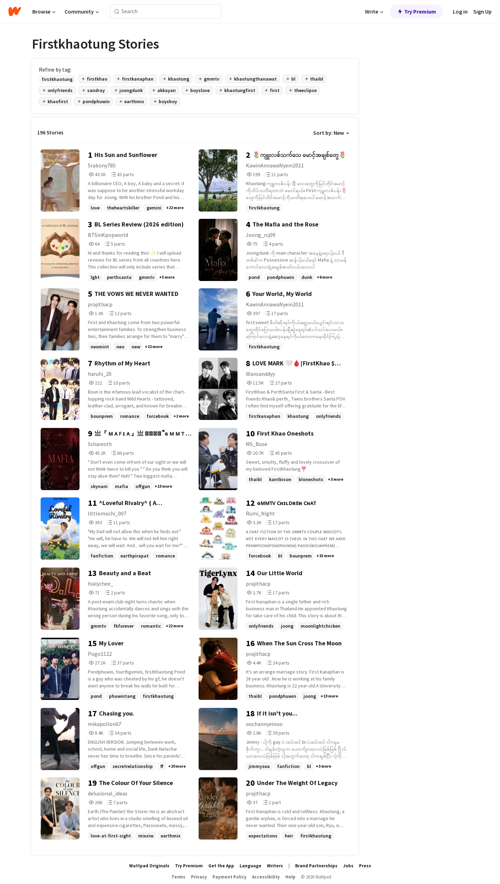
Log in (460, 11)
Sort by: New (331, 132)
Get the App (221, 866)
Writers (275, 866)
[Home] (14, 11)
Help (290, 877)
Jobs (348, 866)
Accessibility (266, 877)
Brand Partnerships (316, 866)
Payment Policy (229, 877)
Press (365, 866)
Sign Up (482, 11)
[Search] (117, 11)
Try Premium (416, 11)
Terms (178, 877)
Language (250, 866)
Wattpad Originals (149, 866)
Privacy (199, 877)
